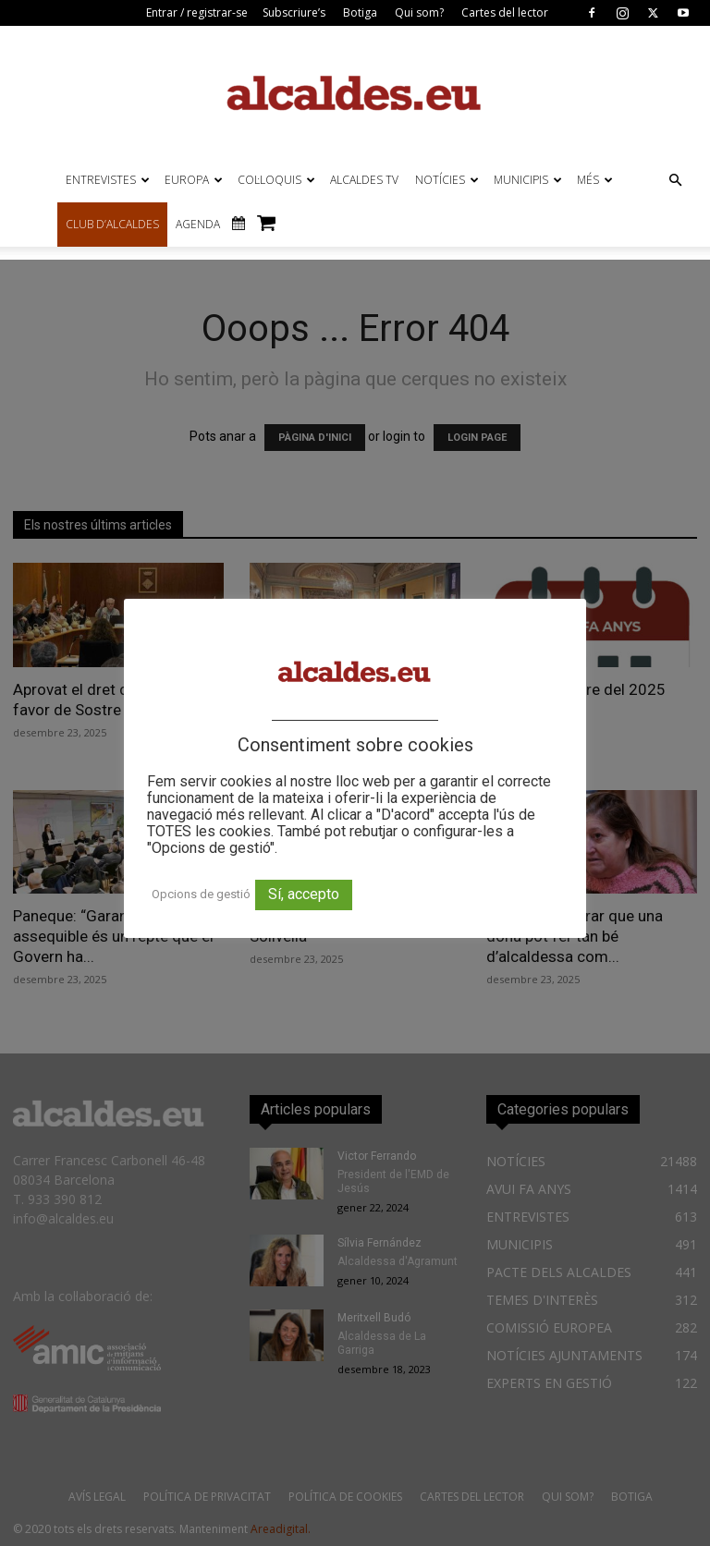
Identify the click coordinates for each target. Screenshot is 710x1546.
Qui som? (419, 12)
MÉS (595, 180)
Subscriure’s (294, 12)
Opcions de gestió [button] (201, 894)
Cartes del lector (504, 12)
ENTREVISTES (108, 180)
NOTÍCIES (447, 180)
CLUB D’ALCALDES (112, 224)
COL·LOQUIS (276, 180)
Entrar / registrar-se (197, 12)
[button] (675, 180)
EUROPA (194, 180)
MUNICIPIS (528, 180)
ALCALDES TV (364, 180)
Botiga (360, 12)
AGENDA (198, 224)
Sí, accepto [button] (303, 894)
